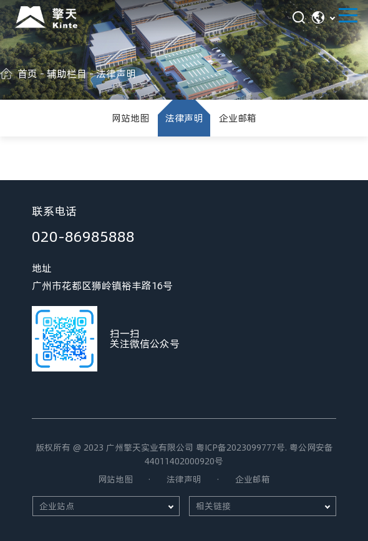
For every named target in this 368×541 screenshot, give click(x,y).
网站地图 (130, 117)
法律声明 (184, 117)
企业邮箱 (237, 117)
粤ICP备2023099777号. (241, 447)
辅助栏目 (67, 73)
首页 (27, 73)
